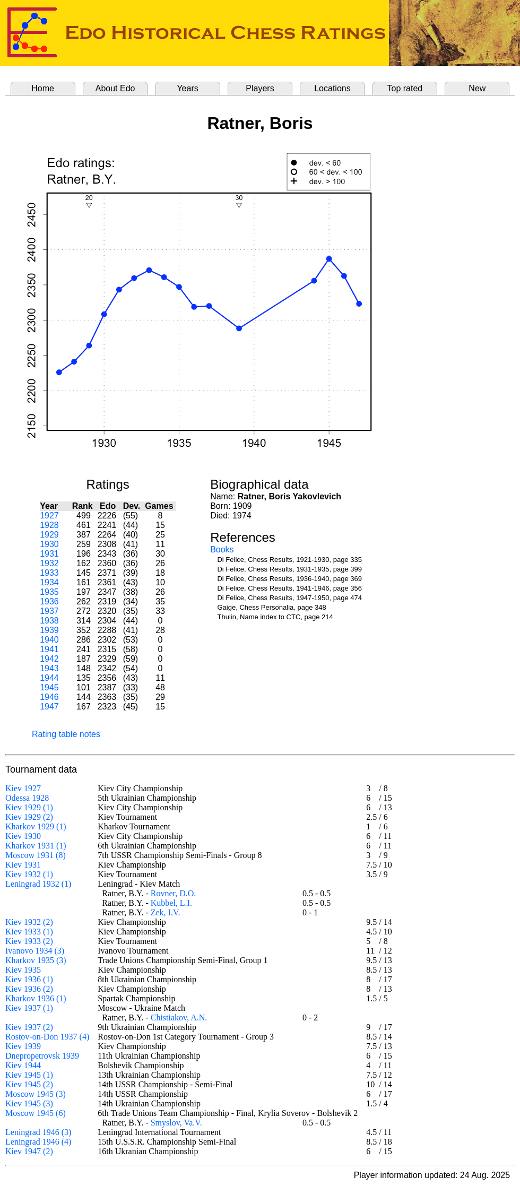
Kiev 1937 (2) (29, 1027)
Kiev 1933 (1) (29, 931)
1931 (49, 553)
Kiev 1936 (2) (29, 988)
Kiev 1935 (23, 969)
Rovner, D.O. (173, 893)
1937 (49, 611)
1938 (49, 620)
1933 (49, 572)
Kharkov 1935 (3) (35, 960)
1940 (49, 639)
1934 (49, 582)
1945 (49, 687)
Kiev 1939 (23, 1046)
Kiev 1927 (23, 788)
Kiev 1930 (23, 836)
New (477, 88)
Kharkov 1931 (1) (35, 845)
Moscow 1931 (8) (35, 855)
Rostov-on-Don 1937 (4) (47, 1036)
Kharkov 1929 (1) (35, 826)
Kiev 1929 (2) (29, 816)
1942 (49, 658)
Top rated (405, 88)
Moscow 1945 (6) (35, 1113)
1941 (49, 649)
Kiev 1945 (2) (29, 1084)
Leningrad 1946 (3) (38, 1132)
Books (221, 549)
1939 (49, 630)
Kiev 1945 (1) (29, 1074)
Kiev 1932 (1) (29, 874)
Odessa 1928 (27, 797)
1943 (49, 668)
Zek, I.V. (165, 912)
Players (260, 88)
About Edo (115, 88)
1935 (49, 591)
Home (42, 88)
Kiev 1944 (23, 1065)
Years (187, 88)
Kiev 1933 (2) (29, 941)
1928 (49, 525)
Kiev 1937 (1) (29, 1007)
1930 (49, 544)
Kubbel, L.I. (171, 902)
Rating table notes (66, 734)
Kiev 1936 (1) (29, 979)
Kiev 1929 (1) (29, 807)
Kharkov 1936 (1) (35, 998)
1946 (49, 697)
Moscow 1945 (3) (35, 1093)
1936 (49, 601)
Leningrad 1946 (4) (38, 1141)
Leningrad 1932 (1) (38, 883)
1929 (49, 534)
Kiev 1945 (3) (29, 1103)
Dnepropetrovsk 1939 (42, 1055)
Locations (332, 88)
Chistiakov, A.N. (179, 1017)
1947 (49, 706)
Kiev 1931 (23, 864)
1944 (49, 677)
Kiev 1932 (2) (29, 921)
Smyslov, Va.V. (176, 1122)
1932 (49, 563)
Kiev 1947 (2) (29, 1151)
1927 (49, 515)
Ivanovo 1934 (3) (34, 950)
